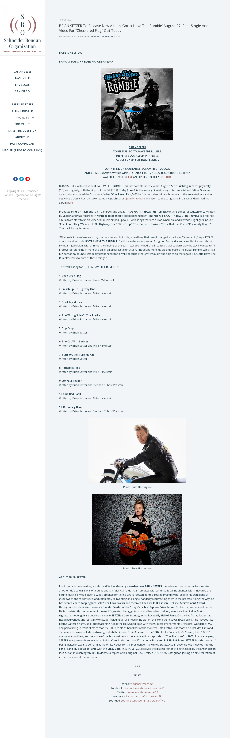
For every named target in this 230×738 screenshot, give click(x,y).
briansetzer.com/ (142, 684)
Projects (22, 117)
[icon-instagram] (28, 179)
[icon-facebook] (16, 179)
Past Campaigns (22, 144)
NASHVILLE (22, 78)
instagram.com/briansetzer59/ (144, 696)
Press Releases (22, 104)
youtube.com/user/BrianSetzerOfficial (143, 700)
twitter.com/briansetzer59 (142, 692)
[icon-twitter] (22, 179)
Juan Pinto (132, 198)
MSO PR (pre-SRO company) (22, 150)
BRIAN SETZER (97, 36)
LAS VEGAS (22, 85)
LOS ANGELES (22, 71)
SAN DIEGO (22, 91)
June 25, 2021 (66, 19)
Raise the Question (22, 130)
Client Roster (22, 111)
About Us (22, 137)
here (142, 198)
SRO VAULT (22, 124)
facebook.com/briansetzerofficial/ (144, 688)
